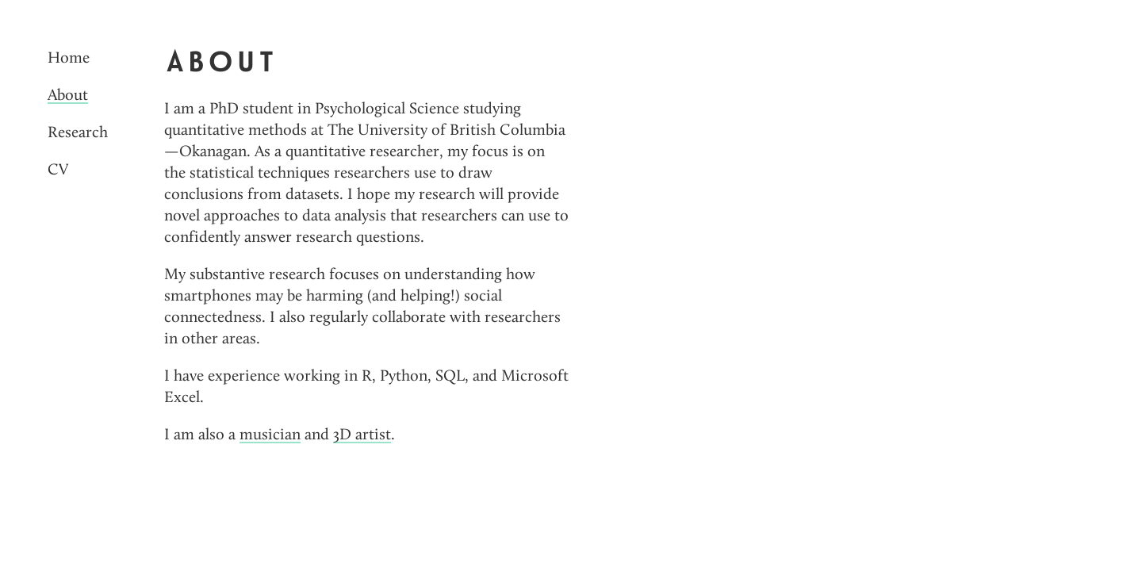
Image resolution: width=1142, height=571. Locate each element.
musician (270, 434)
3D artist (362, 434)
